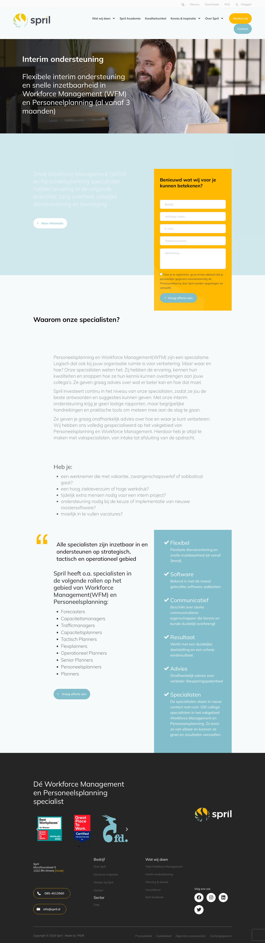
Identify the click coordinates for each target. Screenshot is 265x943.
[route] (59, 870)
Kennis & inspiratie (186, 18)
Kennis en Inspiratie (106, 874)
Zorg (96, 904)
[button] (37, 829)
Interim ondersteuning (159, 874)
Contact (98, 890)
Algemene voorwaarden (191, 936)
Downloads (212, 4)
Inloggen (246, 4)
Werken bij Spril (103, 882)
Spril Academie (130, 18)
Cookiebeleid (163, 936)
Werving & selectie (156, 882)
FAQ (227, 4)
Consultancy (153, 889)
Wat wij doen (103, 18)
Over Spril (214, 18)
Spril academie (154, 897)
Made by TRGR (74, 935)
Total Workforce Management (164, 866)
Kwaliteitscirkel (155, 18)
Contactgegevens (221, 936)
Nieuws (194, 4)
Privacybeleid (143, 936)
